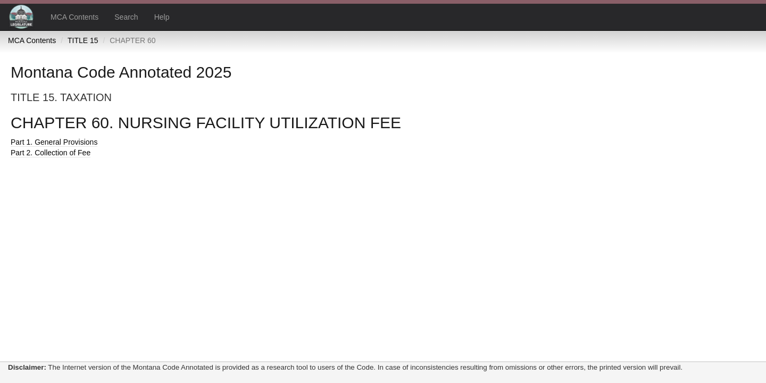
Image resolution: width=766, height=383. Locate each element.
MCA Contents (74, 17)
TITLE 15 (83, 40)
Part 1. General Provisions (54, 142)
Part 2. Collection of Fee (50, 152)
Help (162, 17)
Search (126, 17)
